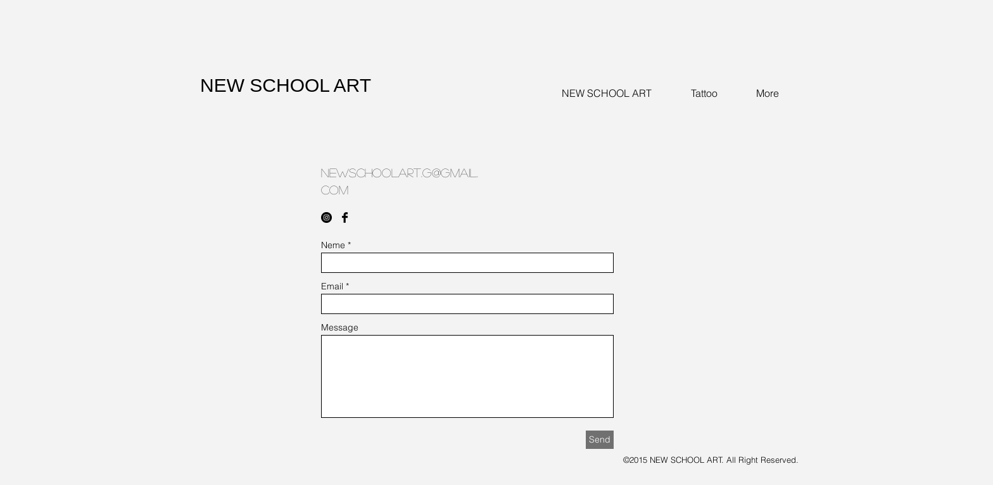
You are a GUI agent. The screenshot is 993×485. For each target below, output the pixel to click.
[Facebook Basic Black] (344, 217)
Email (332, 286)
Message (339, 327)
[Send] (600, 440)
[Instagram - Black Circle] (326, 217)
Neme (333, 245)
